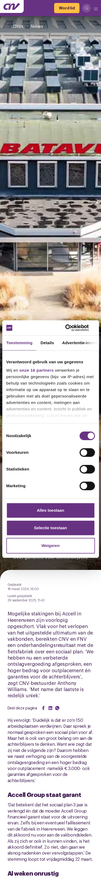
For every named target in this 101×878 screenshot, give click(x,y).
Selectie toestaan (50, 527)
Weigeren (50, 545)
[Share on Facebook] (43, 708)
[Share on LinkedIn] (50, 708)
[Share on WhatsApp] (57, 708)
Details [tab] (47, 342)
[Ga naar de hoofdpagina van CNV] (12, 6)
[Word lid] (66, 8)
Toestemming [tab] (19, 342)
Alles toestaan (50, 510)
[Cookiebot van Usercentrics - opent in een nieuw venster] (72, 327)
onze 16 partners (36, 370)
